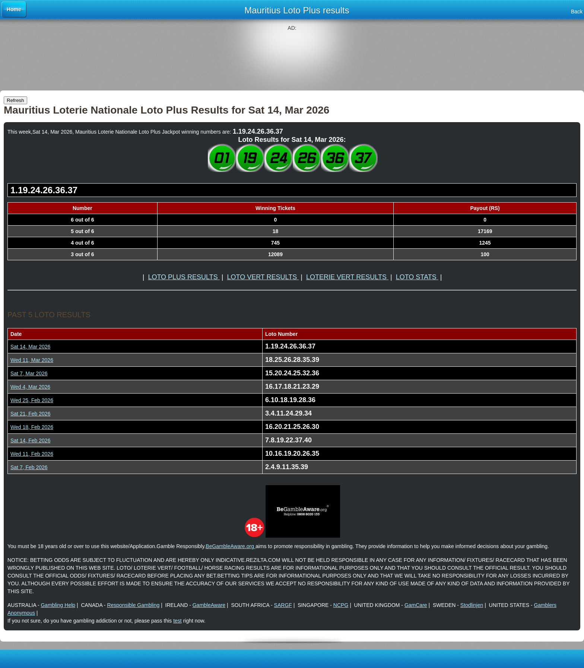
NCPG (340, 605)
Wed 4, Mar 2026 (30, 387)
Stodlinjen (471, 605)
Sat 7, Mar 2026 (29, 373)
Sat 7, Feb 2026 (29, 467)
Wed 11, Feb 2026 (31, 454)
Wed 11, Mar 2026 (31, 360)
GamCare (415, 605)
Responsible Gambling (133, 605)
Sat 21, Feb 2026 (30, 414)
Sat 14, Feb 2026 (30, 440)
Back (577, 12)
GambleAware (209, 605)
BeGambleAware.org (231, 546)
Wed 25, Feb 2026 (31, 400)
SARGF (283, 605)
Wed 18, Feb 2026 (31, 427)
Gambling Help (58, 605)
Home (14, 9)
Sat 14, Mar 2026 (30, 347)
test (177, 621)
